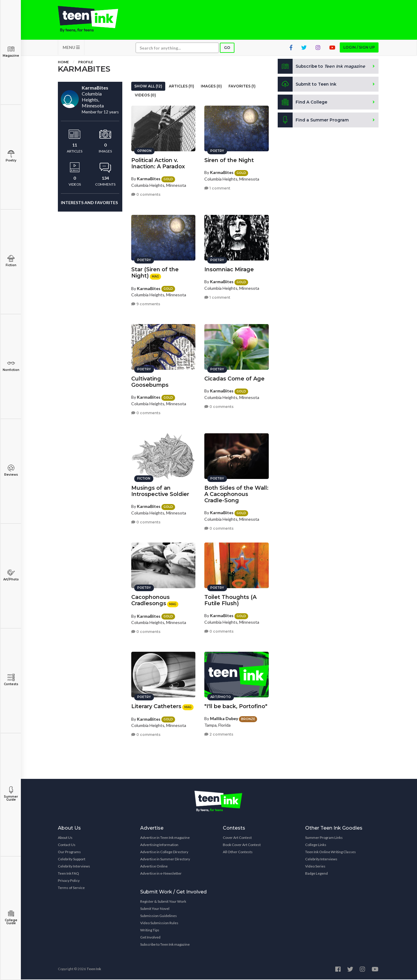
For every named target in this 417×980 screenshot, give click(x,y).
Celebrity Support (71, 859)
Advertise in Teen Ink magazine (165, 838)
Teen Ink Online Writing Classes (330, 852)
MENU (71, 47)
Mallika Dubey (224, 718)
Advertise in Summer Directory (165, 859)
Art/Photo (10, 575)
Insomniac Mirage (229, 269)
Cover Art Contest (237, 838)
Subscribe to (322, 66)
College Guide (10, 917)
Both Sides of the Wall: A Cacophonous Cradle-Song (236, 493)
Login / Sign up (359, 48)
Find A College (303, 102)
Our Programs (69, 852)
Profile (85, 62)
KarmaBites (148, 178)
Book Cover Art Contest (242, 845)
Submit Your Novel (154, 909)
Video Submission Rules (159, 923)
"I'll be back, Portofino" (235, 706)
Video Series (315, 867)
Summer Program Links (324, 838)
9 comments (145, 303)
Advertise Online (154, 867)
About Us (65, 838)
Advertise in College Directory (164, 852)
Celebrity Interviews (74, 867)
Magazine (10, 51)
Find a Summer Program (313, 120)
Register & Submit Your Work (163, 902)
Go (227, 48)
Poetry (10, 156)
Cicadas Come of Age (234, 378)
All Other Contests (238, 852)
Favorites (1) (242, 86)
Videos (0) (145, 95)
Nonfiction (10, 366)
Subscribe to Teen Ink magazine (165, 945)
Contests (10, 680)
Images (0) (211, 86)
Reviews (10, 470)
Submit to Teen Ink (307, 84)
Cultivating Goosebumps (150, 381)
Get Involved (150, 938)
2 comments (218, 734)
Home (63, 62)
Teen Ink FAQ (68, 874)
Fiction (10, 261)
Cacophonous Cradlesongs (150, 600)
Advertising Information (159, 845)
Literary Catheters (156, 706)
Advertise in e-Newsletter (161, 874)
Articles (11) (181, 86)
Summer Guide (10, 794)
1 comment (217, 188)
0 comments (145, 194)
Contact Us (66, 845)
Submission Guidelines (158, 916)
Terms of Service (71, 888)
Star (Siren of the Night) (155, 272)
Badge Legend (316, 874)
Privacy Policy (69, 881)
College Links (315, 845)
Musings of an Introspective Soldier (160, 490)
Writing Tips (149, 930)
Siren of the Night (229, 160)
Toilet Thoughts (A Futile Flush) (230, 600)
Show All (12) (148, 86)
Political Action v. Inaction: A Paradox (158, 163)
